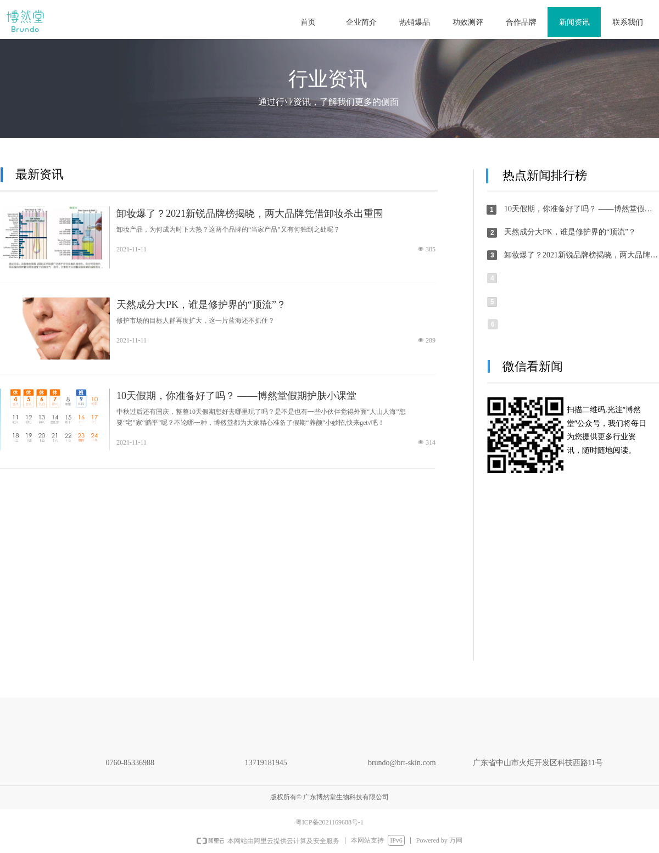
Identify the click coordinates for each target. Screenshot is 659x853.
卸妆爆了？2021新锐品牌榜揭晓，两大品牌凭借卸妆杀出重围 (249, 213)
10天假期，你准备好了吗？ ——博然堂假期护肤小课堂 (236, 395)
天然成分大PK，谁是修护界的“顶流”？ (201, 304)
